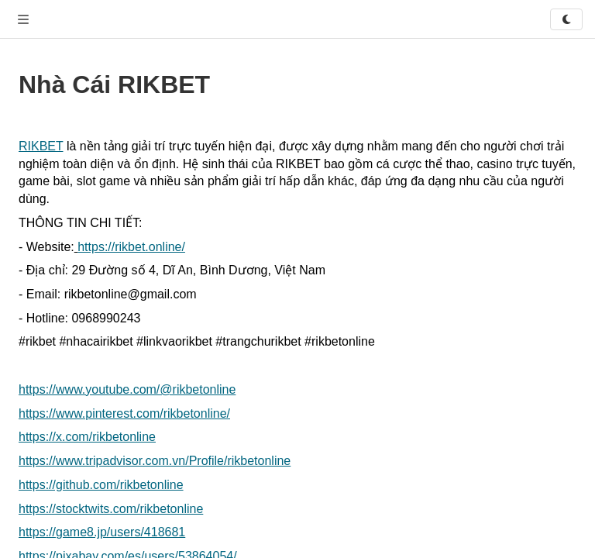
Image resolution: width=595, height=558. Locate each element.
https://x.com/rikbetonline (87, 436)
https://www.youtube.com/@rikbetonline (127, 389)
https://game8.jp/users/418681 (102, 532)
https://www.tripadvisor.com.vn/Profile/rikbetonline (155, 460)
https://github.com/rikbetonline (101, 484)
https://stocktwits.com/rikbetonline (111, 508)
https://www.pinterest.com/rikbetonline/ (124, 413)
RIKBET (41, 146)
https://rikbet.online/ (131, 246)
